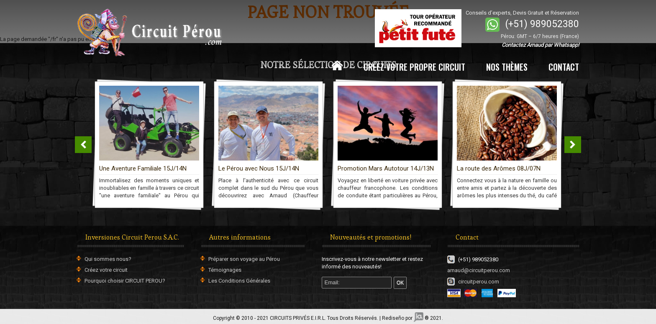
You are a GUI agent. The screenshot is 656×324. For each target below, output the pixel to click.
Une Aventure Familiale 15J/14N (143, 168)
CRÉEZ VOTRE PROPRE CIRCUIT (414, 67)
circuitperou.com (473, 282)
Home (337, 66)
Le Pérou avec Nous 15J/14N (258, 168)
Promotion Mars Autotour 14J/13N (386, 168)
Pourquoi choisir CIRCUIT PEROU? (125, 281)
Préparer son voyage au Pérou (244, 259)
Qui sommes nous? (108, 259)
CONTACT (563, 67)
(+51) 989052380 (542, 24)
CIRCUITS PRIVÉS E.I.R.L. (298, 318)
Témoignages (224, 270)
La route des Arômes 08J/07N (499, 168)
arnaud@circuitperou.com (478, 270)
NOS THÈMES (507, 67)
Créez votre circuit (106, 270)
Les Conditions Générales (239, 281)
